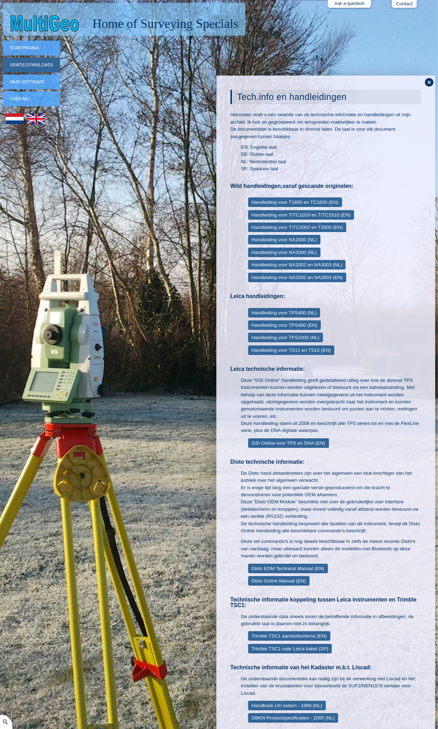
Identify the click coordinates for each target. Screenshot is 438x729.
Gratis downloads (31, 64)
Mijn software (27, 81)
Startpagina (24, 48)
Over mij (20, 98)
